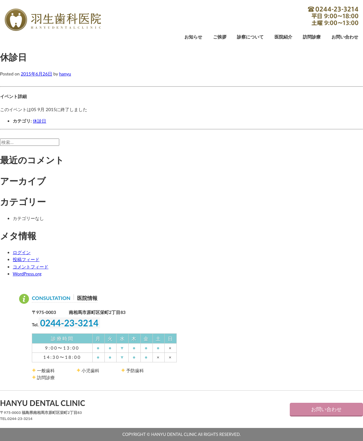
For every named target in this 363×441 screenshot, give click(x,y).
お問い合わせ (344, 37)
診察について (250, 37)
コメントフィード (30, 266)
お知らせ (193, 37)
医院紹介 (283, 37)
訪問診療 (312, 37)
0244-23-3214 (333, 15)
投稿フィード (26, 259)
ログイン (22, 252)
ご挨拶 (219, 37)
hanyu (65, 73)
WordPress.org (27, 273)
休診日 (39, 121)
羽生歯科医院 (53, 20)
